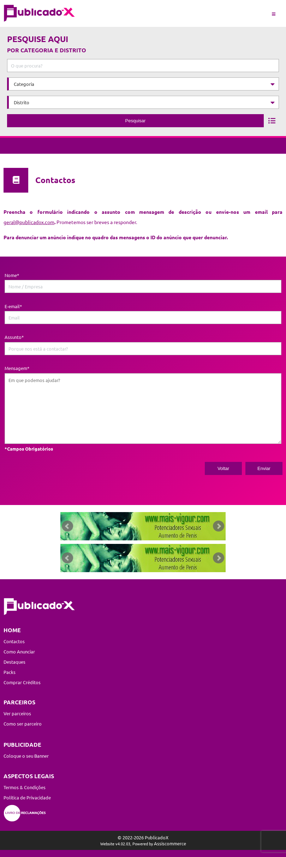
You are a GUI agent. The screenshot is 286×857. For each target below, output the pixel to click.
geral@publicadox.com (29, 222)
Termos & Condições (25, 787)
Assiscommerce (170, 843)
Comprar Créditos (22, 682)
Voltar (223, 468)
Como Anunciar (19, 651)
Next (218, 526)
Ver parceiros (17, 713)
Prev (67, 526)
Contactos (14, 641)
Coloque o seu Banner (26, 756)
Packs (10, 672)
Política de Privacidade (27, 797)
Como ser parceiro (23, 724)
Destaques (14, 662)
